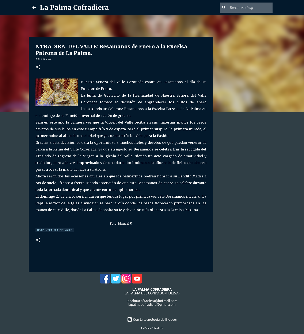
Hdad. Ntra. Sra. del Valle (54, 230)
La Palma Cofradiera (74, 7)
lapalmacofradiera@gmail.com (152, 304)
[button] (38, 67)
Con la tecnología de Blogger (152, 319)
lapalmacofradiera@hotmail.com (152, 301)
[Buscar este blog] (250, 8)
